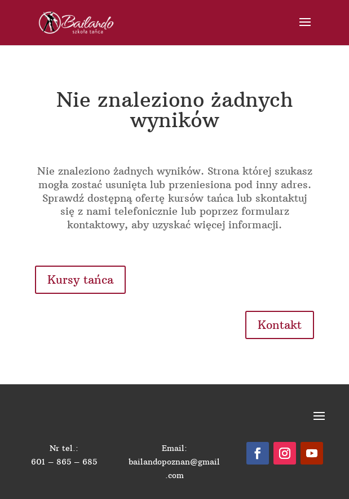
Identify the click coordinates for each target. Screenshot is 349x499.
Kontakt (280, 325)
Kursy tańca (80, 279)
